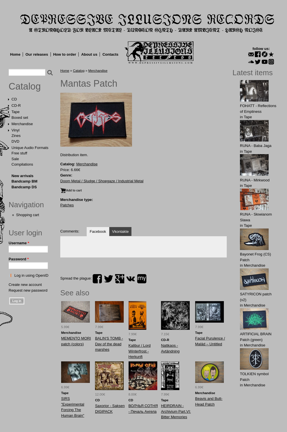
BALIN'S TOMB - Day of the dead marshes (109, 344)
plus (119, 278)
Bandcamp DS (24, 187)
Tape (15, 112)
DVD (15, 141)
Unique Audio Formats (30, 148)
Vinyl (15, 130)
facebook (97, 278)
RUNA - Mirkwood (254, 180)
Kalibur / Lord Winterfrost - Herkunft (140, 351)
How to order (64, 54)
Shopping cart (27, 215)
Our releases (37, 54)
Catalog (25, 86)
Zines (16, 135)
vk (130, 278)
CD (14, 99)
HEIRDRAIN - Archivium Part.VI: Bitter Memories (176, 411)
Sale (15, 159)
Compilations (22, 164)
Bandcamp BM (24, 181)
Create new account (25, 284)
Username (19, 243)
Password (19, 259)
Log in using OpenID (31, 275)
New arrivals (22, 176)
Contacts (110, 54)
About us (89, 54)
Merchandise (22, 124)
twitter (108, 278)
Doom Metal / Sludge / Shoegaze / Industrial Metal (102, 181)
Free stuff (19, 153)
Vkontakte (120, 231)
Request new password (28, 290)
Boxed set (19, 117)
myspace (141, 278)
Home (15, 54)
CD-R (16, 105)
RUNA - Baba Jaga (256, 146)
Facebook (98, 231)
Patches (67, 205)
